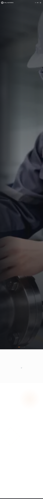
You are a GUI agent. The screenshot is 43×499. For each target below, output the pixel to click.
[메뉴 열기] (40, 2)
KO (37, 2)
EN (35, 2)
